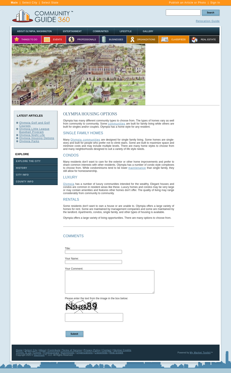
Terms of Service (72, 350)
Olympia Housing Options (36, 138)
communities (116, 123)
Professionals (51, 352)
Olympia (68, 184)
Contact (106, 350)
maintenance (137, 167)
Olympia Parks (29, 141)
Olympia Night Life (32, 135)
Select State (50, 2)
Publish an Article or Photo (187, 2)
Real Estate (116, 352)
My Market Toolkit (200, 352)
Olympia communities (85, 139)
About (42, 350)
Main (14, 2)
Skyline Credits (122, 350)
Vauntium (39, 355)
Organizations (84, 352)
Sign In (215, 2)
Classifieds (100, 352)
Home (19, 350)
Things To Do (24, 352)
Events (37, 352)
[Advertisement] (183, 74)
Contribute (54, 350)
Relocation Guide (208, 21)
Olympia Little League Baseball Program (34, 130)
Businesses (67, 352)
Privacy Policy (92, 350)
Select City (29, 2)
